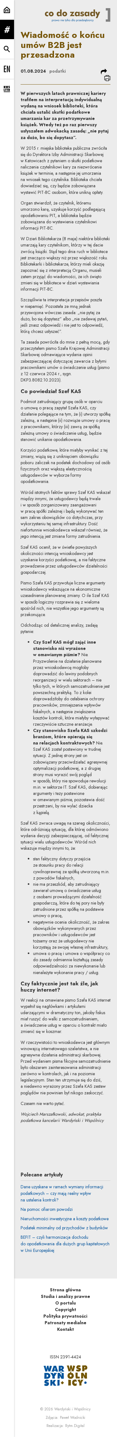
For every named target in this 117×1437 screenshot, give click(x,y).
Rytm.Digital (75, 1426)
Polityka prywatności (65, 1316)
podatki (57, 71)
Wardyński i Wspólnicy (72, 1409)
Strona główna (65, 1290)
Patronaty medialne (65, 1323)
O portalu (65, 1303)
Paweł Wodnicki (72, 1417)
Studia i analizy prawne (65, 1296)
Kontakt (65, 1329)
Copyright (65, 1309)
